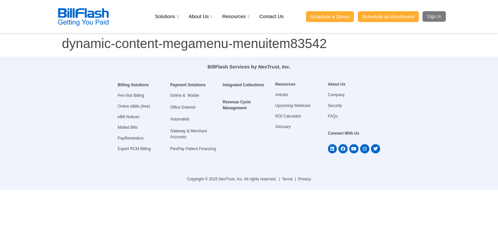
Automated (179, 119)
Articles (281, 94)
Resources (235, 16)
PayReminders (131, 138)
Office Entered (183, 107)
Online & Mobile (184, 95)
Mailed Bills (128, 127)
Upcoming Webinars (293, 105)
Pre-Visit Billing (131, 95)
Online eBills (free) (134, 106)
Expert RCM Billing (134, 148)
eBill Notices (129, 117)
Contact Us (271, 16)
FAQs (333, 116)
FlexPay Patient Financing (193, 148)
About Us (200, 16)
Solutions (167, 16)
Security (335, 105)
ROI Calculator (288, 116)
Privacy (304, 179)
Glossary (283, 126)
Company (336, 94)
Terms (287, 179)
